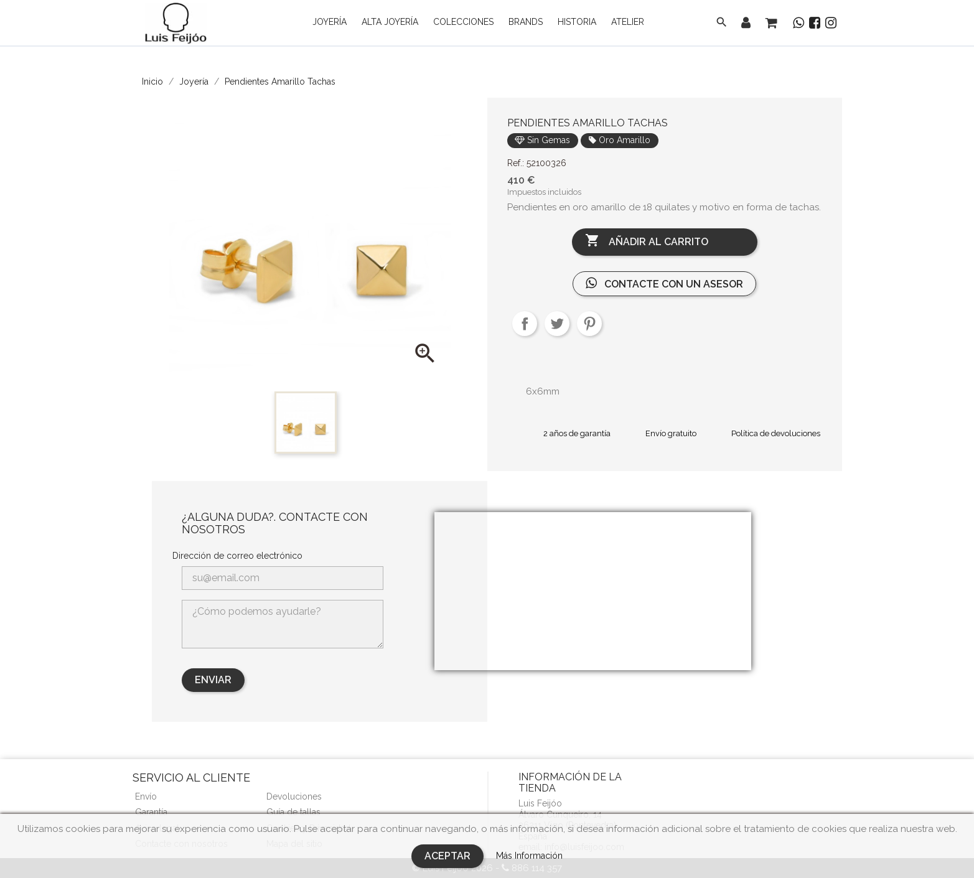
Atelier (627, 22)
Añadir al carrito (646, 241)
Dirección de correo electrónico (237, 556)
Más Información (529, 856)
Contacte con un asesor (664, 283)
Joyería (329, 22)
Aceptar (447, 856)
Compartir (524, 323)
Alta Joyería (390, 22)
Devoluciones (294, 796)
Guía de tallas (293, 812)
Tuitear (557, 323)
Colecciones (463, 22)
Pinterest (589, 323)
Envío (146, 796)
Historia (577, 22)
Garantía (151, 812)
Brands (525, 22)
